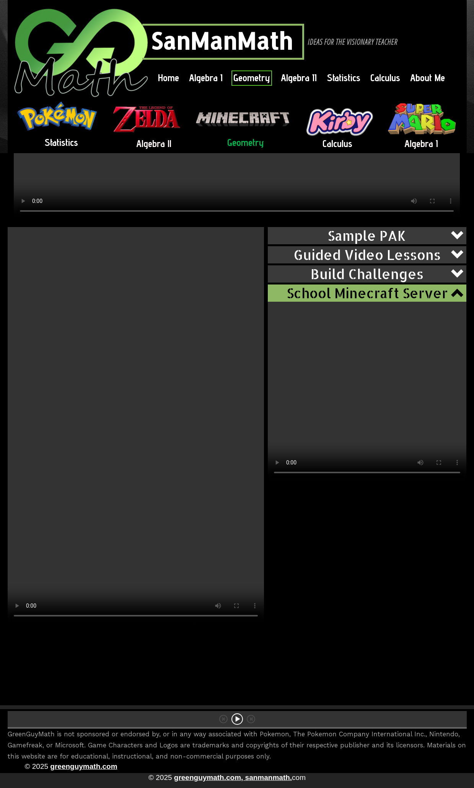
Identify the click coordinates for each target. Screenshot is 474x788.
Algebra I (206, 77)
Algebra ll (153, 143)
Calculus (385, 77)
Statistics (343, 77)
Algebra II (299, 77)
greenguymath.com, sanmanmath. (233, 777)
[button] (367, 235)
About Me (427, 77)
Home (168, 77)
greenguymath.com (83, 766)
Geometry (251, 77)
